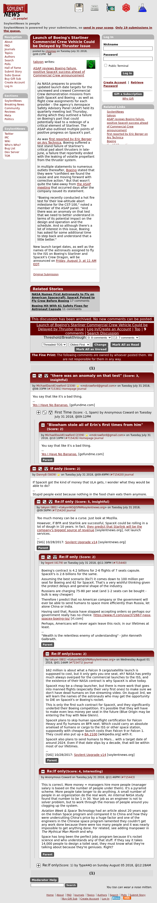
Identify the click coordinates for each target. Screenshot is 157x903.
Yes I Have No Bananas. (50, 405)
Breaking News (14, 104)
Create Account (15, 82)
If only (56, 469)
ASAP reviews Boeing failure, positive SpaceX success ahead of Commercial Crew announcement (59, 72)
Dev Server (12, 152)
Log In (9, 86)
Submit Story (13, 71)
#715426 (71, 438)
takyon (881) (49, 507)
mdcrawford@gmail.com (98, 385)
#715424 (59, 510)
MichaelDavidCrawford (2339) (55, 385)
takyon (111, 115)
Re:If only (64, 502)
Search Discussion (103, 333)
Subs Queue (12, 75)
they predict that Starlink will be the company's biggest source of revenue (89, 528)
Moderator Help (44, 879)
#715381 (54, 388)
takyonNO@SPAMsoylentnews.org (83, 507)
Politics (9, 119)
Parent (48, 459)
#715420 (117, 474)
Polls (7, 64)
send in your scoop (98, 27)
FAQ (7, 45)
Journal (82, 388)
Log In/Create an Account (109, 329)
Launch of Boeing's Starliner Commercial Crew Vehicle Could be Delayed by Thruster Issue (64, 42)
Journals (10, 49)
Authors (10, 56)
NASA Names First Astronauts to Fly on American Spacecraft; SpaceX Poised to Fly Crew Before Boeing (63, 297)
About (8, 41)
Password (110, 54)
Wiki (7, 141)
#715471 (76, 662)
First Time (63, 412)
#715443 (127, 777)
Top (137, 329)
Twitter (9, 133)
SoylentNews (15, 12)
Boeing (111, 141)
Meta (8, 115)
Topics (9, 53)
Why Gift (128, 98)
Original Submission (46, 274)
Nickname (110, 44)
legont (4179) (54, 562)
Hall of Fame (13, 67)
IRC (7, 137)
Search (9, 60)
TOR (7, 155)
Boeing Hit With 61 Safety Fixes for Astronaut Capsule (60, 307)
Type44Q (85, 865)
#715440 (119, 562)
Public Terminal (116, 65)
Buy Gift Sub (13, 78)
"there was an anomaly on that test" (86, 376)
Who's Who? (13, 144)
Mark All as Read (125, 344)
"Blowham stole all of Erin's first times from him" (95, 425)
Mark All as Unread (91, 349)
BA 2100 (90, 734)
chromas (51, 51)
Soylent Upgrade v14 (81, 542)
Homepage (69, 388)
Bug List (10, 148)
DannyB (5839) (46, 474)
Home (50, 895)
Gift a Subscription (128, 94)
